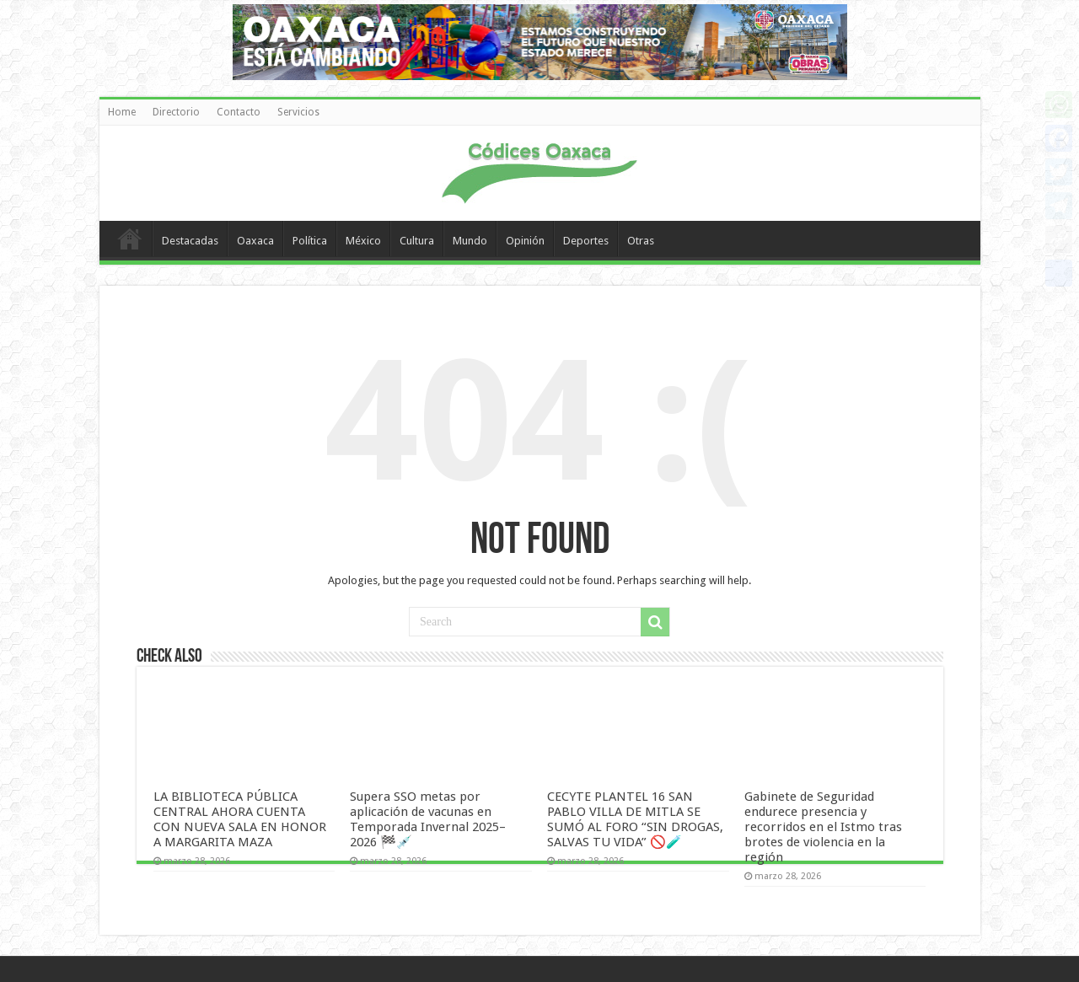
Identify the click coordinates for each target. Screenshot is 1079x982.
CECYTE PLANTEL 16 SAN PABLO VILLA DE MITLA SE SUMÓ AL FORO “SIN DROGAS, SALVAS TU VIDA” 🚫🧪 (635, 819)
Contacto (238, 112)
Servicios (298, 112)
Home (122, 112)
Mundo (470, 240)
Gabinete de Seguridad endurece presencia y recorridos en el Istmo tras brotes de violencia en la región (823, 827)
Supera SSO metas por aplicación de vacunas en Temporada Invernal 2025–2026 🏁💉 (428, 819)
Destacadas (190, 240)
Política (310, 240)
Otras (640, 240)
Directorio (176, 112)
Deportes (586, 240)
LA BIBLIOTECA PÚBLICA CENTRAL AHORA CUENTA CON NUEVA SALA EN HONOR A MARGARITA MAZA (239, 819)
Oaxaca (255, 240)
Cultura (417, 240)
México (363, 240)
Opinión (525, 240)
